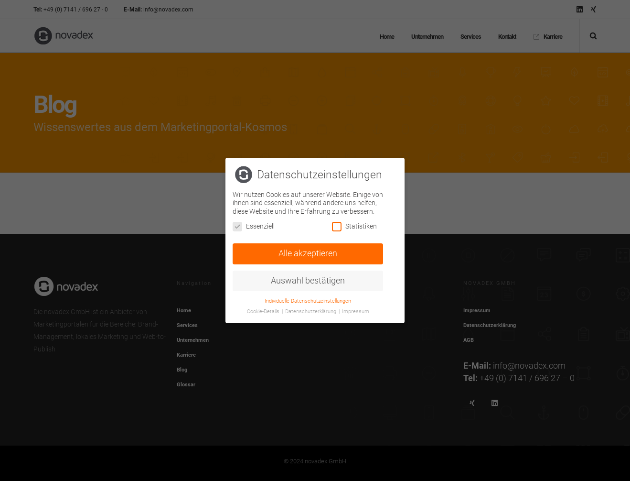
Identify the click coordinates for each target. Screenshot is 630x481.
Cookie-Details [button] (264, 311)
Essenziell (254, 225)
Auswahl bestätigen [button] (308, 279)
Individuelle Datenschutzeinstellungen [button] (308, 300)
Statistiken (354, 225)
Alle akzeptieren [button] (307, 253)
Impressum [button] (355, 311)
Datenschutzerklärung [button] (311, 311)
